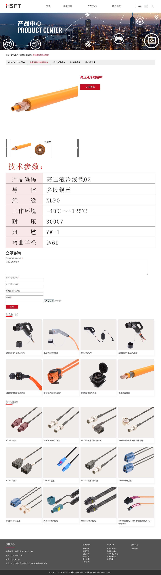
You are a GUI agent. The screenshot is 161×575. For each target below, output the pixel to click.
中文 (143, 6)
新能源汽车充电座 (88, 393)
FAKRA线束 (11, 440)
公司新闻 (134, 548)
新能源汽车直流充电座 (15, 393)
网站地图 (88, 572)
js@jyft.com (15, 559)
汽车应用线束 (25, 55)
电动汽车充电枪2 (51, 353)
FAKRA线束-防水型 (52, 440)
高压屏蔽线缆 (124, 393)
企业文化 (86, 559)
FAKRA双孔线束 (125, 481)
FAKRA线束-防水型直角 (91, 440)
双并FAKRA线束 (13, 521)
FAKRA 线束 (49, 481)
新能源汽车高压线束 (52, 393)
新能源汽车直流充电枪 (127, 353)
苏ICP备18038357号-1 (102, 572)
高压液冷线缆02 (77, 267)
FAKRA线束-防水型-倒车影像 (130, 440)
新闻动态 (134, 545)
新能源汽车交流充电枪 (15, 353)
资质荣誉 (86, 556)
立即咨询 (90, 87)
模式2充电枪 (86, 353)
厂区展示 (86, 562)
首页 (7, 55)
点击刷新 (58, 301)
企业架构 (86, 554)
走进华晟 (86, 548)
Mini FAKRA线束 (88, 521)
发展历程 (86, 551)
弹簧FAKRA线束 (51, 521)
